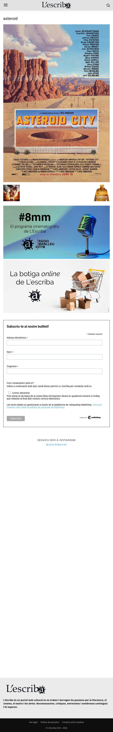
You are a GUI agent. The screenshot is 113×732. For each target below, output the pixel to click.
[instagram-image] (28, 476)
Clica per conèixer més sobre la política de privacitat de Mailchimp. (54, 406)
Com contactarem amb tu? (20, 383)
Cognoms (13, 366)
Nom (10, 352)
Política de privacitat (50, 722)
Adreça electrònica (17, 337)
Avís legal (33, 722)
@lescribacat (56, 444)
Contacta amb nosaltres (73, 722)
